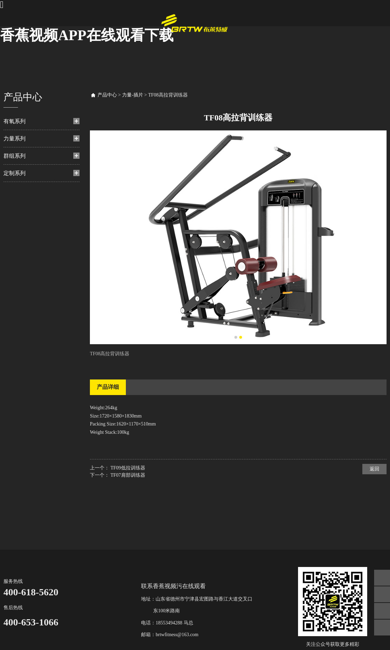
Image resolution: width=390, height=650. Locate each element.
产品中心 (107, 95)
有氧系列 (14, 121)
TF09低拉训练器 (128, 467)
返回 (374, 469)
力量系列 (14, 138)
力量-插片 (132, 95)
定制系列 (14, 173)
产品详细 (108, 387)
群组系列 (14, 156)
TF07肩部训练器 (128, 475)
